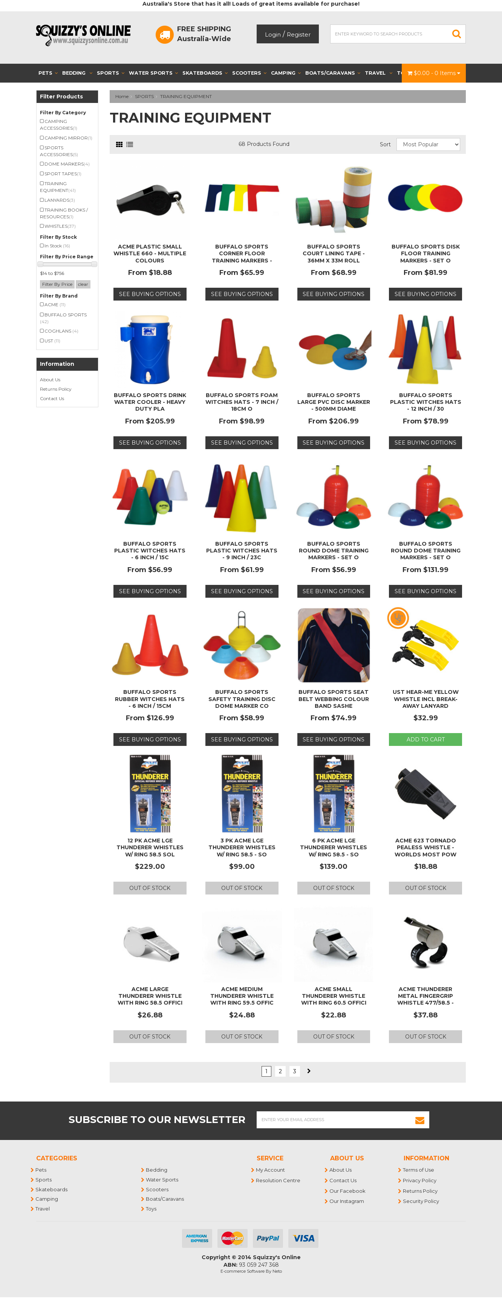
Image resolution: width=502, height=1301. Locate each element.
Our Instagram (347, 1201)
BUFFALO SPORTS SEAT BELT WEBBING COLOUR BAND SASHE (333, 699)
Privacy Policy (420, 1180)
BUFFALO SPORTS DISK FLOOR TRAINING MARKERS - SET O (426, 253)
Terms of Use (419, 1170)
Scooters (249, 73)
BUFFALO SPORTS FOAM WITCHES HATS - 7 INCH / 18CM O (241, 402)
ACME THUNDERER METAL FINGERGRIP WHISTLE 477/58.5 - (425, 996)
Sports (110, 73)
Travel (378, 73)
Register (299, 34)
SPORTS (144, 96)
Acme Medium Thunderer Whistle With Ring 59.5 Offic (242, 996)
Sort (385, 144)
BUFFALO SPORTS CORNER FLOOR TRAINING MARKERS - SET (242, 257)
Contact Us (52, 398)
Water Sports (153, 73)
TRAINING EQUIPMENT (186, 96)
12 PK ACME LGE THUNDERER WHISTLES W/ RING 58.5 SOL (150, 847)
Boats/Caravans (332, 73)
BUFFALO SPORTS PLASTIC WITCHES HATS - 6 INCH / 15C (149, 550)
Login (273, 34)
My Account (271, 1170)
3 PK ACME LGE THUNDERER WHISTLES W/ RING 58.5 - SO (241, 847)
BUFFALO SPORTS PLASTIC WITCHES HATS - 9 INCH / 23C (241, 550)
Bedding (77, 73)
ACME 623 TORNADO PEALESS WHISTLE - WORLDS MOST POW (425, 847)
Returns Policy (56, 389)
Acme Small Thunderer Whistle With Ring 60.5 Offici (333, 996)
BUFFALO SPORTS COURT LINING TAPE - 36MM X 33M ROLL (334, 253)
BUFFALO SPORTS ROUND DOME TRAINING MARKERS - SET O (334, 550)
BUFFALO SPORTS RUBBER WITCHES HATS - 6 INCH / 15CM (150, 699)
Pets (48, 73)
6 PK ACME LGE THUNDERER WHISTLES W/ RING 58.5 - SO (333, 847)
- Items (433, 73)
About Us (50, 379)
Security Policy (421, 1201)
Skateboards (205, 73)
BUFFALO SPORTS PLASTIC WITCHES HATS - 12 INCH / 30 (425, 402)
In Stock (57, 246)
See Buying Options (150, 294)
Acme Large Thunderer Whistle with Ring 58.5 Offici (150, 996)
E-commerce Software (242, 1271)
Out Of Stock (149, 888)
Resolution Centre (278, 1180)
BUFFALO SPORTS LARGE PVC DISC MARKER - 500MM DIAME (333, 402)
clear (83, 284)
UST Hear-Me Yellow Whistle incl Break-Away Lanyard (426, 699)
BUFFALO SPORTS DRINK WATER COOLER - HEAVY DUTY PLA (150, 402)
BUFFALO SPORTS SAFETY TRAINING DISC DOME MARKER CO (241, 699)
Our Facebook (348, 1191)
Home (122, 96)
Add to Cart (426, 739)
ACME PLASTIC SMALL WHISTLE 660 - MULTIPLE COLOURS (149, 253)
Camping (286, 73)
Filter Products (61, 97)
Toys (151, 1209)
